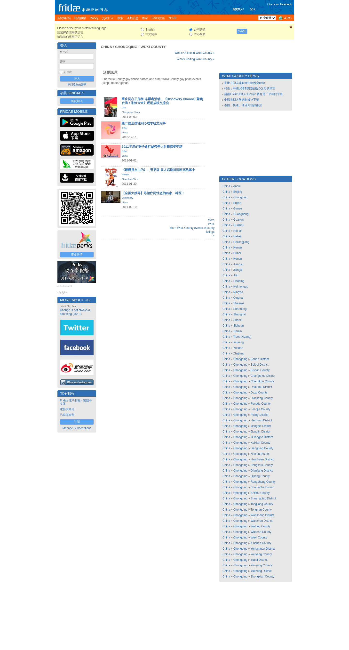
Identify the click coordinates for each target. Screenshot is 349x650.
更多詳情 (77, 254)
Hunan (237, 258)
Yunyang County (261, 565)
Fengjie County (260, 409)
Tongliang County (262, 504)
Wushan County (261, 532)
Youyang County (261, 554)
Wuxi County (153, 47)
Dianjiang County (262, 398)
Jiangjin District (260, 431)
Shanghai (126, 179)
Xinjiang (238, 342)
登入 (252, 9)
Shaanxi (238, 303)
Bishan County (260, 370)
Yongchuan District (263, 548)
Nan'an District (260, 454)
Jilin (235, 275)
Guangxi (238, 219)
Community (127, 198)
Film (124, 107)
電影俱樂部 (67, 409)
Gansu (237, 208)
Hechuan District (261, 420)
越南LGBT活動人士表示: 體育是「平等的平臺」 (255, 94)
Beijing (237, 191)
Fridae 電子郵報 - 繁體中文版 (76, 402)
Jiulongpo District (262, 437)
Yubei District (259, 560)
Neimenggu (240, 286)
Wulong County (260, 526)
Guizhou (238, 225)
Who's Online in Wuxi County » (194, 53)
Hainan (238, 231)
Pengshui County (262, 465)
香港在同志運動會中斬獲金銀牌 (244, 83)
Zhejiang (239, 353)
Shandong (240, 309)
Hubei (237, 253)
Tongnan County (261, 509)
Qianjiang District (262, 470)
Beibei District (259, 364)
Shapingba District (262, 487)
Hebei (237, 236)
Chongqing (126, 47)
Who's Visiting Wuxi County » (195, 59)
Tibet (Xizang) (242, 336)
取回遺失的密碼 (77, 84)
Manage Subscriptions (77, 428)
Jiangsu (238, 264)
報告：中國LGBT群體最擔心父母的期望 (249, 88)
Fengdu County (260, 403)
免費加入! (238, 9)
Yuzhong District (261, 571)
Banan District (260, 359)
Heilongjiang (241, 242)
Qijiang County (260, 476)
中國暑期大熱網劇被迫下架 (241, 99)
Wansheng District (262, 515)
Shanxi (237, 320)
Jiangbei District (261, 426)
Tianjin (237, 331)
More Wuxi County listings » (209, 227)
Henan (237, 247)
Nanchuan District (262, 459)
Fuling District (259, 415)
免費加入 (77, 101)
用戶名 (64, 51)
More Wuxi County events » (187, 228)
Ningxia (238, 292)
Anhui (237, 186)
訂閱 (77, 422)
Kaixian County (260, 442)
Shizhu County (260, 493)
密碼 (62, 61)
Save (242, 31)
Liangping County (262, 448)
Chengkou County (262, 381)
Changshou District (263, 375)
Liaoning (238, 281)
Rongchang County (263, 481)
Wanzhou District (261, 520)
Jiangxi (237, 270)
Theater (125, 174)
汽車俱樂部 (67, 415)
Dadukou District (261, 387)
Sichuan (238, 325)
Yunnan (238, 348)
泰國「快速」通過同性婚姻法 (243, 105)
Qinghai (238, 297)
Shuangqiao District (263, 498)
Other (124, 128)
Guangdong (241, 214)
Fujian (237, 203)
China (106, 47)
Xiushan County (261, 543)
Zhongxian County (262, 576)
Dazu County (259, 392)
